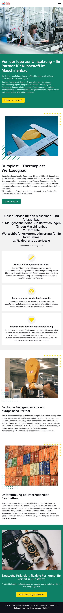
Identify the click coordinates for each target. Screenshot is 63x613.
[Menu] (59, 3)
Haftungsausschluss (21, 608)
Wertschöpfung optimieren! (31, 594)
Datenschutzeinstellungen (40, 608)
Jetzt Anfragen (11, 202)
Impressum (43, 605)
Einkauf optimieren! (13, 100)
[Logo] (6, 3)
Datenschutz (53, 605)
